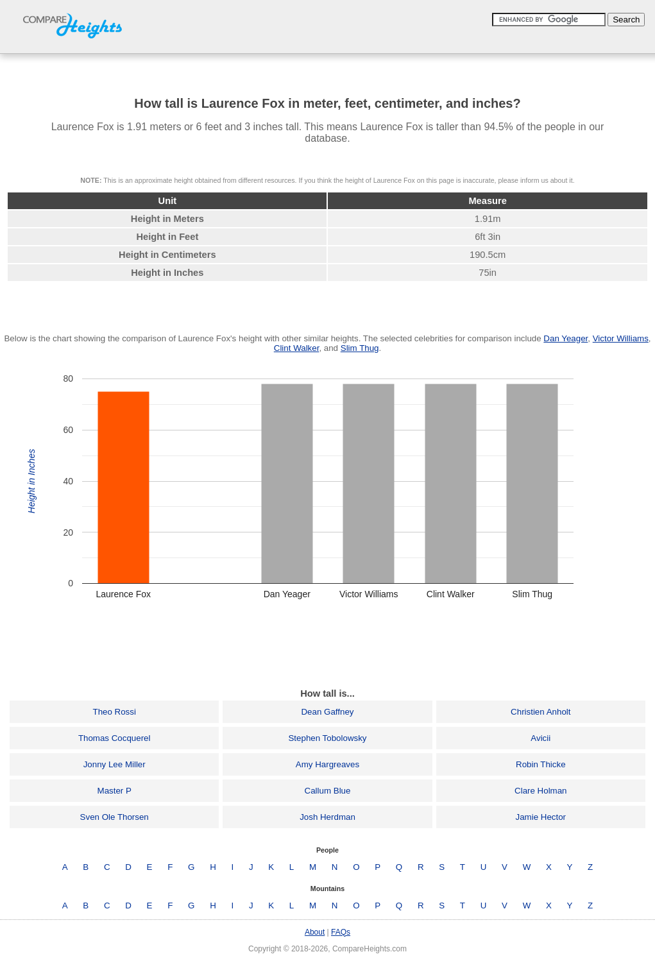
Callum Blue (328, 790)
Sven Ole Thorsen (114, 817)
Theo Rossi (113, 712)
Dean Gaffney (327, 712)
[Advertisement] (327, 648)
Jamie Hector (541, 817)
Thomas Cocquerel (114, 738)
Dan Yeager (565, 338)
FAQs (340, 932)
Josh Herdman (327, 817)
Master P (115, 790)
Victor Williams (621, 338)
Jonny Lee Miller (114, 764)
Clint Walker (296, 348)
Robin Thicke (541, 764)
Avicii (540, 738)
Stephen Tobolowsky (327, 738)
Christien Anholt (540, 712)
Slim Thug (360, 348)
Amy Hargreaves (327, 764)
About (315, 932)
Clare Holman (540, 790)
